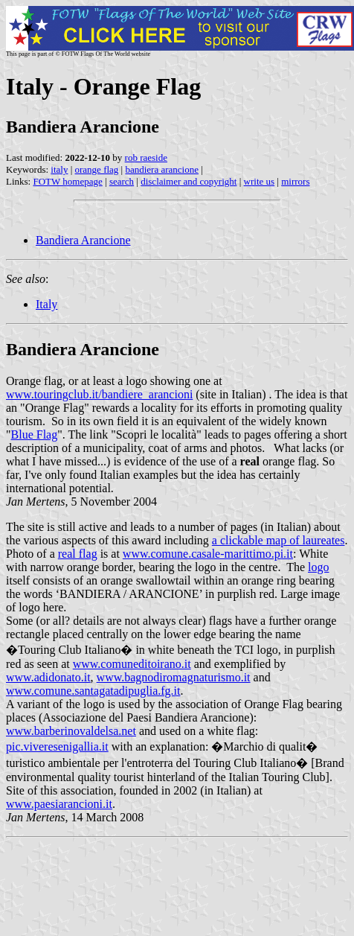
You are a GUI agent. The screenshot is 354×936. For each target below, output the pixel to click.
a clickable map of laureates (278, 540)
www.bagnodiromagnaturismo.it (174, 677)
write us (259, 181)
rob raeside (146, 157)
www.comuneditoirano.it (132, 664)
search (121, 181)
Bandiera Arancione (83, 240)
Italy (46, 304)
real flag (77, 553)
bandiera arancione (162, 169)
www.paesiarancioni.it (59, 803)
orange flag (97, 169)
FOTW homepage (67, 181)
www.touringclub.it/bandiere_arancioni (99, 394)
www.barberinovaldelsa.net (71, 731)
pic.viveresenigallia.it (57, 746)
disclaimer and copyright (188, 181)
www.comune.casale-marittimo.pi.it (208, 553)
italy (59, 169)
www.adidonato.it (48, 677)
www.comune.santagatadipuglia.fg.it (93, 690)
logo (318, 567)
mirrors (295, 181)
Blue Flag (34, 434)
